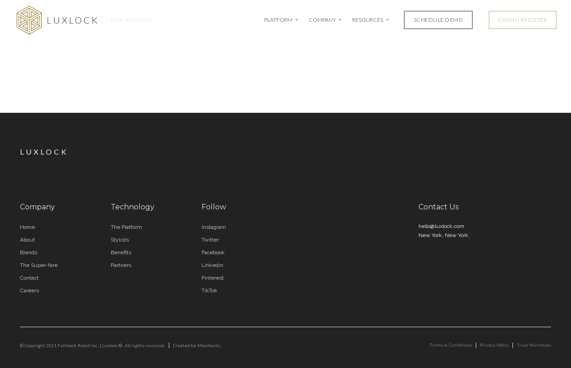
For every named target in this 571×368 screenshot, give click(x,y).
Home (27, 227)
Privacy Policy (494, 345)
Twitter (210, 240)
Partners (121, 265)
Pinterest (213, 278)
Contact (29, 278)
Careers (29, 290)
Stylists (120, 240)
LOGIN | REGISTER (522, 19)
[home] (84, 20)
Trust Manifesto (534, 345)
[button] (282, 20)
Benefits (121, 252)
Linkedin (212, 265)
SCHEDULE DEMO (438, 19)
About (27, 240)
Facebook (213, 252)
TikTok (209, 290)
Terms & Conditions (450, 345)
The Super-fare (39, 265)
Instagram (214, 227)
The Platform (126, 227)
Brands (28, 252)
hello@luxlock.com (441, 226)
